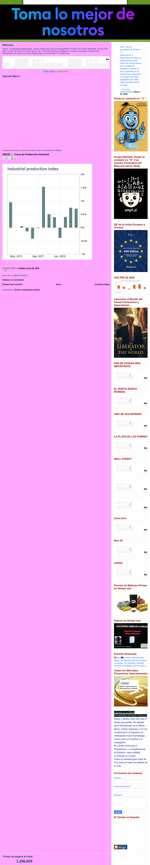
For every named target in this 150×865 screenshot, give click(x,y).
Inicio (58, 284)
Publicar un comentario (13, 280)
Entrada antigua (102, 284)
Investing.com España (53, 150)
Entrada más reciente (12, 284)
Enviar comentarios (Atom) (27, 290)
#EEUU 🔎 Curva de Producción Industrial (25, 154)
